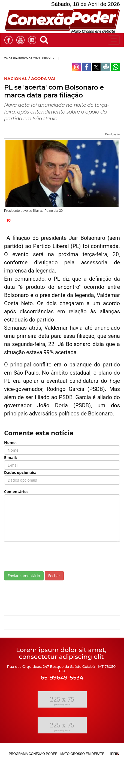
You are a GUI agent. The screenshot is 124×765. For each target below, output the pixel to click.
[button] (45, 39)
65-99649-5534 (62, 677)
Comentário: (16, 491)
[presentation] (45, 556)
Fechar (54, 575)
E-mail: (10, 457)
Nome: (10, 442)
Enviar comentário (24, 575)
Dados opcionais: (20, 472)
